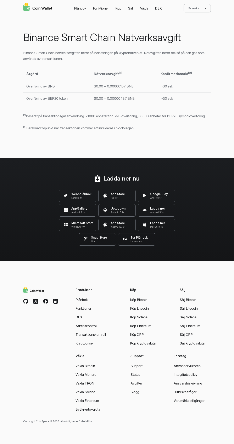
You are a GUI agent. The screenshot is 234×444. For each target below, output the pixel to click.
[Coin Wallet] (37, 7)
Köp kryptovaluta (143, 343)
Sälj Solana (188, 317)
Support (136, 366)
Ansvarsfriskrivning (188, 383)
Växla (144, 8)
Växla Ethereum (87, 401)
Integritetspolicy (185, 374)
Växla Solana (85, 392)
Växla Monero (86, 374)
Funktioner (101, 8)
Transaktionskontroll (91, 334)
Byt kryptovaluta (88, 409)
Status (135, 374)
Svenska (197, 8)
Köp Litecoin (139, 308)
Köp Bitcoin (138, 300)
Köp (118, 8)
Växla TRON (85, 383)
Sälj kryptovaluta (192, 343)
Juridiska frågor (185, 392)
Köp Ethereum (140, 326)
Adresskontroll (86, 326)
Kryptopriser (85, 343)
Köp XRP (137, 334)
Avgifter (136, 383)
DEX (158, 8)
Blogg (134, 392)
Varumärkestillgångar (189, 401)
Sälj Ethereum (190, 326)
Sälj (130, 8)
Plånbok (80, 8)
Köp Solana (138, 317)
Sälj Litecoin (189, 308)
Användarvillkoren (187, 366)
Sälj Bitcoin (188, 300)
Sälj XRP (186, 334)
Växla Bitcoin (85, 366)
